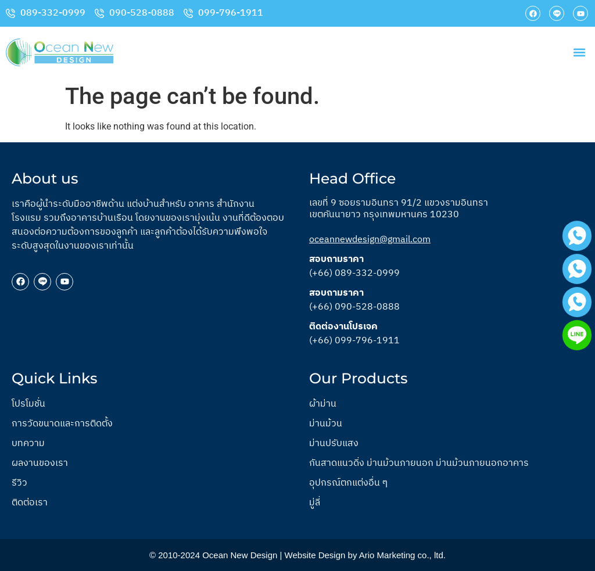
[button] (579, 52)
